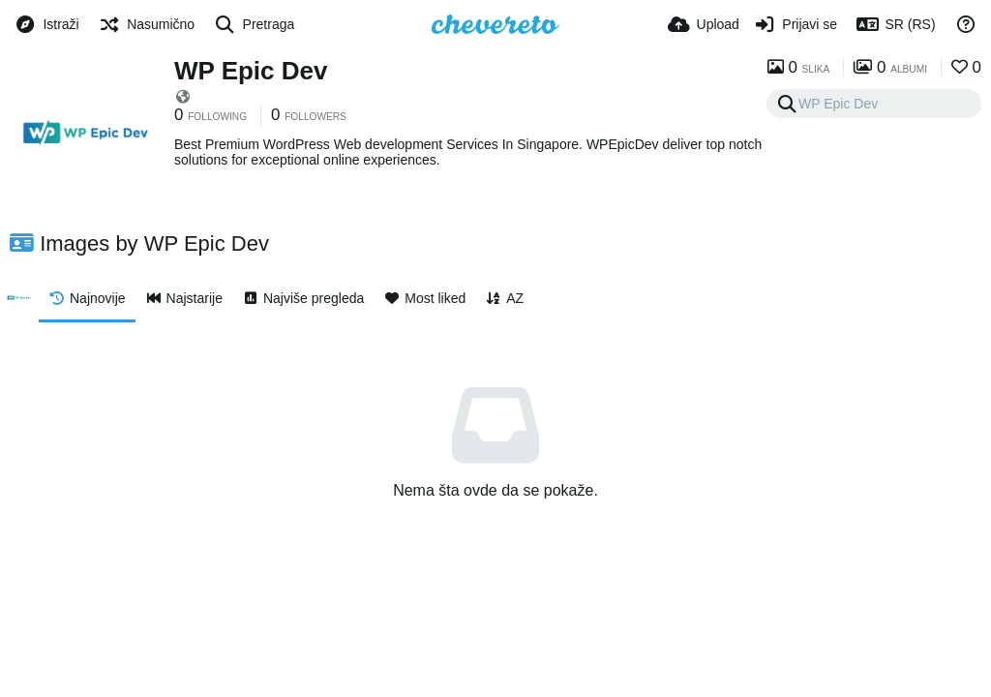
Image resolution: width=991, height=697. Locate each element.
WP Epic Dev (250, 70)
